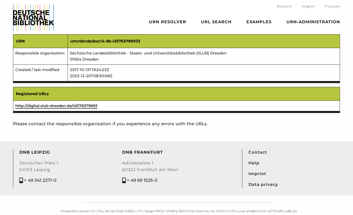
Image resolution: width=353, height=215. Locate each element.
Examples (259, 22)
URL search (216, 22)
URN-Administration (313, 22)
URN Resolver (167, 22)
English (308, 6)
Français (332, 6)
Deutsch (284, 6)
